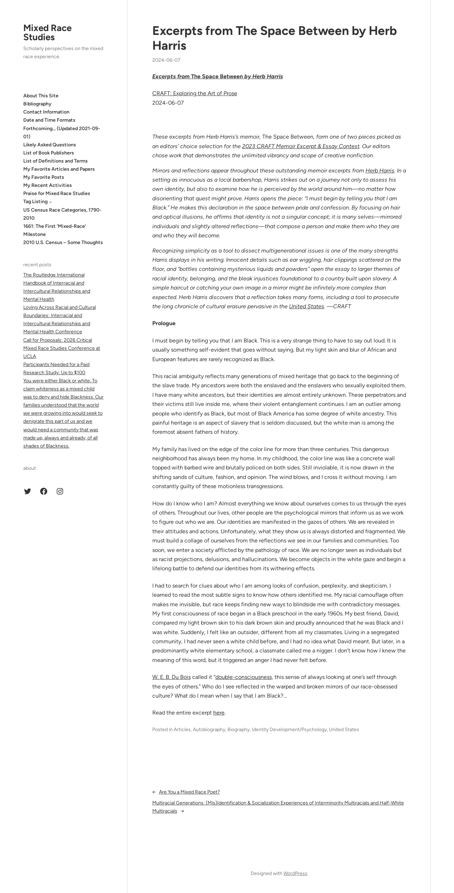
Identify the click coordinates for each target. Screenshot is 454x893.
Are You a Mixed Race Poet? (189, 792)
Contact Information (46, 112)
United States (306, 306)
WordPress (295, 873)
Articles (182, 730)
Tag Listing (35, 202)
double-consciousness (243, 677)
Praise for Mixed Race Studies (56, 193)
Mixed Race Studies (47, 32)
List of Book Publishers (48, 153)
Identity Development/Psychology (289, 730)
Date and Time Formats (49, 120)
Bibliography (37, 104)
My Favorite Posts (43, 177)
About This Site (41, 96)
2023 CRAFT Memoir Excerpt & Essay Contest (301, 146)
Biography (238, 730)
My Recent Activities (47, 185)
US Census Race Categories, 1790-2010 (62, 214)
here (219, 712)
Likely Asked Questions (49, 145)
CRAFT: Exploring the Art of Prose (194, 93)
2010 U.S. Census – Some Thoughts (63, 242)
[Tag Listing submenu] (50, 201)
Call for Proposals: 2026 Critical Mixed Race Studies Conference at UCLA (61, 348)
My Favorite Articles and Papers (59, 169)
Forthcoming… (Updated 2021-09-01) (61, 133)
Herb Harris (380, 170)
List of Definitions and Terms (55, 161)
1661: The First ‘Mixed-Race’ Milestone (54, 230)
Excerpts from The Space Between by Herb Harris (274, 38)
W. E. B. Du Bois (171, 677)
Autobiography (209, 730)
